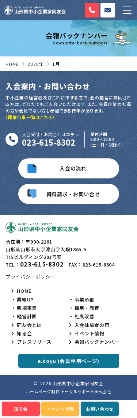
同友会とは (29, 325)
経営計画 (27, 316)
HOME (24, 291)
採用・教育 (87, 308)
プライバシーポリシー (30, 276)
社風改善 (85, 316)
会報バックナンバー (97, 342)
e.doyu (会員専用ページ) (68, 360)
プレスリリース (34, 342)
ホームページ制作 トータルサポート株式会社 (68, 391)
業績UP (25, 300)
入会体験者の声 (92, 325)
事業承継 (85, 300)
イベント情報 (89, 333)
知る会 (24, 333)
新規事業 (27, 308)
